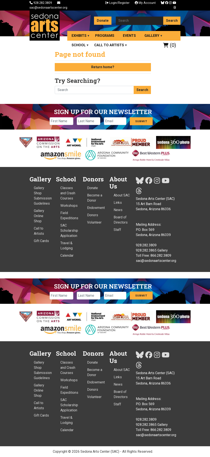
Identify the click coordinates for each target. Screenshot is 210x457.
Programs (104, 36)
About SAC (122, 195)
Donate (103, 21)
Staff (117, 230)
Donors (92, 215)
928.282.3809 (41, 3)
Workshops (69, 206)
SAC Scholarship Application (69, 230)
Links (118, 203)
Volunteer (94, 222)
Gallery (151, 36)
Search (172, 21)
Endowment (96, 208)
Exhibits (79, 36)
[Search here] (139, 21)
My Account (145, 3)
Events (129, 36)
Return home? (102, 67)
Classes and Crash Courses (67, 193)
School (79, 45)
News (118, 210)
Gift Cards (41, 241)
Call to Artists (109, 45)
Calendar (67, 255)
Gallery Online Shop (39, 216)
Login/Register (117, 3)
